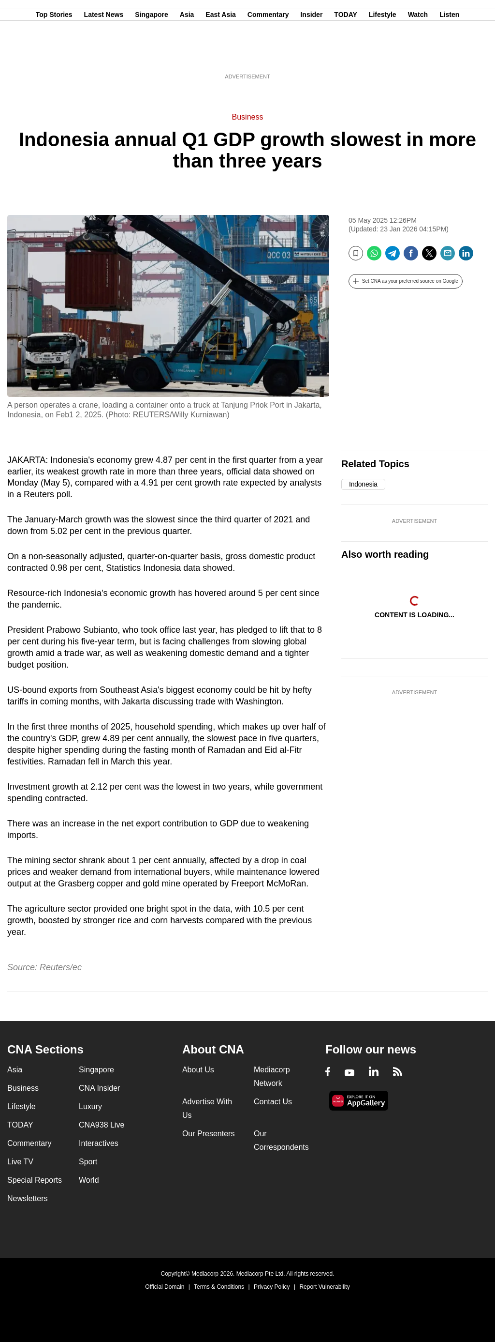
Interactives (98, 1143)
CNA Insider (99, 1088)
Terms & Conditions (219, 1286)
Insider (311, 55)
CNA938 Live (101, 1125)
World (89, 1180)
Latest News (104, 55)
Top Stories (54, 55)
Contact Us (273, 1102)
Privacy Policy (272, 1286)
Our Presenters (208, 1133)
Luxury (90, 1106)
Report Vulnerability (324, 1286)
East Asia (220, 55)
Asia (187, 55)
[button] (406, 281)
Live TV (20, 1162)
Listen (449, 55)
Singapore (151, 55)
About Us (198, 1070)
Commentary (268, 55)
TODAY (345, 55)
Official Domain (164, 1286)
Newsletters (27, 1198)
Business (247, 117)
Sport (88, 1162)
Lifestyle (382, 55)
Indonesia (363, 484)
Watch (418, 55)
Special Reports (34, 1180)
